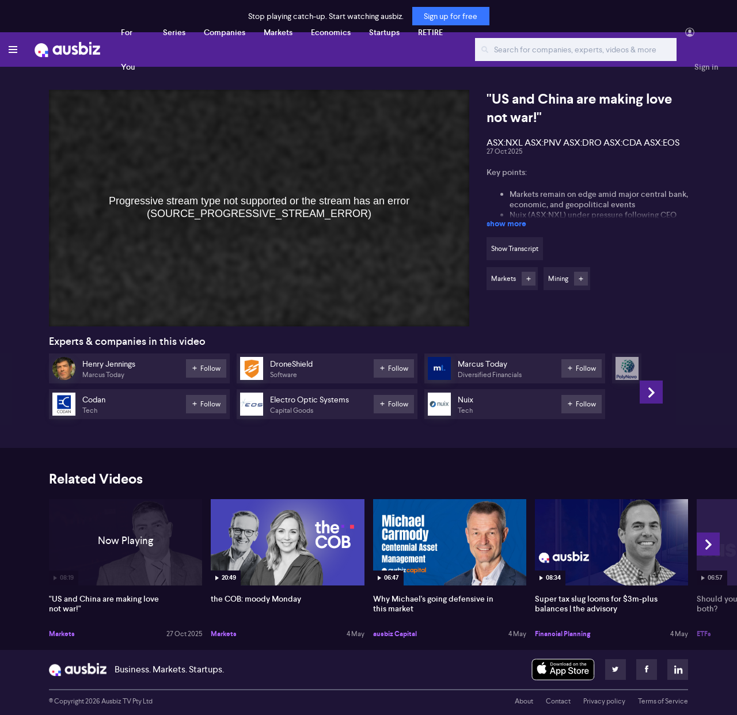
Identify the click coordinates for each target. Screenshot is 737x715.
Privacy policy (604, 701)
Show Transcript (514, 248)
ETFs (704, 633)
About (524, 701)
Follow (528, 279)
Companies (224, 32)
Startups (384, 32)
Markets (278, 32)
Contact (558, 701)
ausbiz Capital (395, 633)
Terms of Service (663, 701)
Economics (331, 32)
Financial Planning (562, 633)
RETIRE (430, 32)
